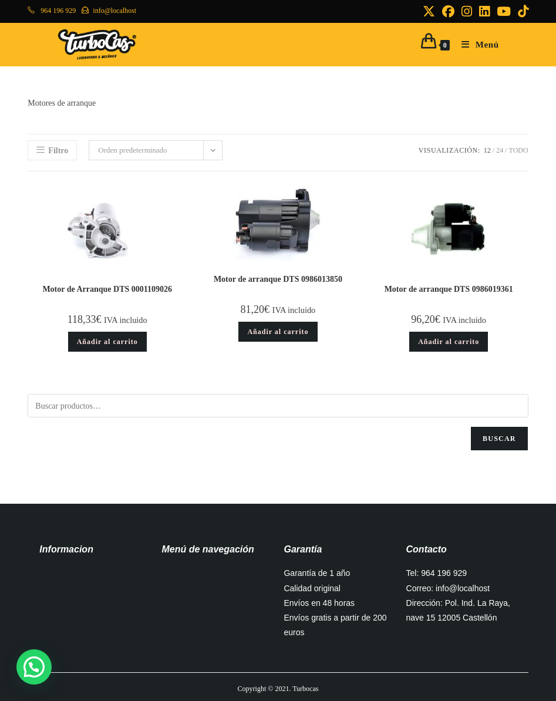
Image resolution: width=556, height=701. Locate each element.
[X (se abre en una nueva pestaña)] (429, 11)
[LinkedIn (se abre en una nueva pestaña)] (484, 11)
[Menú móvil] (476, 44)
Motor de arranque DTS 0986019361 (449, 289)
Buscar (499, 438)
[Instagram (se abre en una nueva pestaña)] (467, 11)
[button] (34, 667)
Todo (518, 150)
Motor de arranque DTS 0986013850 (278, 279)
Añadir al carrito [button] (107, 342)
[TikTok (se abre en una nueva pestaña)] (521, 11)
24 (499, 150)
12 (487, 150)
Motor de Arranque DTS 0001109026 (107, 289)
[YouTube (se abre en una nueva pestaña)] (503, 11)
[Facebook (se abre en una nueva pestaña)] (448, 11)
